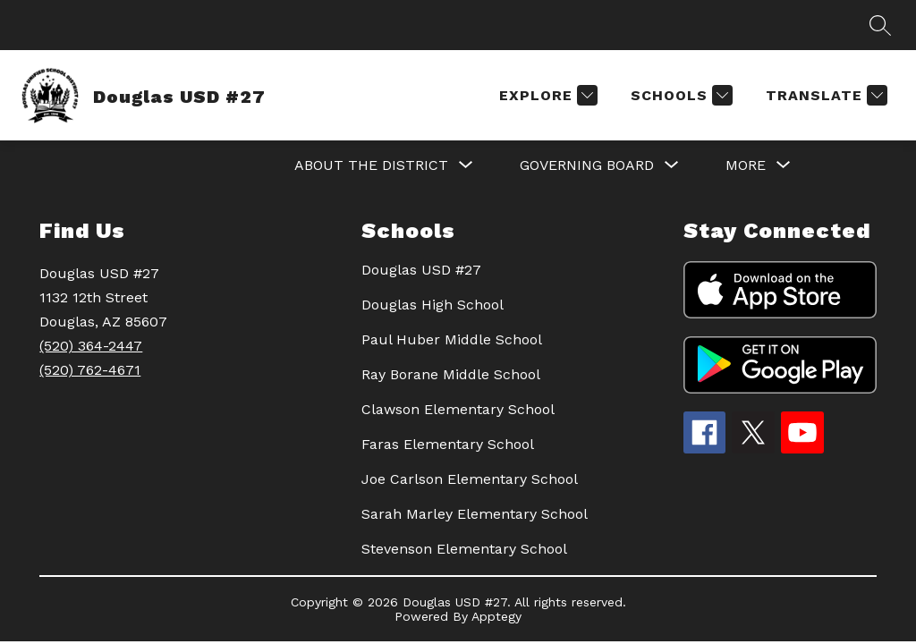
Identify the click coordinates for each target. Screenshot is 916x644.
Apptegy (496, 616)
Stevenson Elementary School (464, 548)
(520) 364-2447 (90, 345)
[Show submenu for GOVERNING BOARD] (587, 165)
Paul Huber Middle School (451, 339)
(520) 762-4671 (89, 369)
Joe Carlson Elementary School (469, 478)
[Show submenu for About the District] (371, 165)
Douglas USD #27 (421, 269)
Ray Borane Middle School (450, 374)
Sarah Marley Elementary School (474, 513)
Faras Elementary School (447, 444)
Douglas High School (432, 304)
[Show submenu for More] (745, 165)
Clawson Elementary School (458, 409)
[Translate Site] (824, 95)
